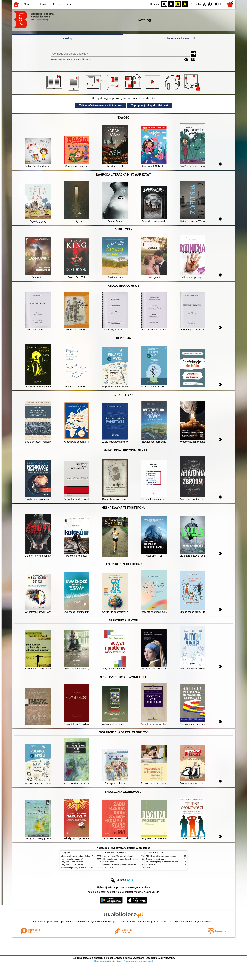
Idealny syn (150, 865)
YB (178, 3)
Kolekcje (86, 59)
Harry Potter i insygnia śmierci (72, 862)
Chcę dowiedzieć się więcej (108, 961)
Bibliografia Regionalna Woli (179, 38)
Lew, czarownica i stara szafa (72, 859)
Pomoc (57, 4)
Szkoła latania (108, 862)
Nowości (28, 4)
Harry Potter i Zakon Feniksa (72, 865)
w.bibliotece (106, 921)
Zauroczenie (108, 868)
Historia (43, 4)
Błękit (148, 868)
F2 (218, 3)
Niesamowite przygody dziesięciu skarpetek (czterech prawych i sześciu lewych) (91, 868)
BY (185, 3)
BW (171, 3)
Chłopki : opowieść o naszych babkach (118, 856)
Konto (69, 4)
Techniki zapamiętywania (155, 859)
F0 (204, 3)
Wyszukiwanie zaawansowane (66, 59)
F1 (210, 3)
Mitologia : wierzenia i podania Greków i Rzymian (80, 856)
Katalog (67, 38)
